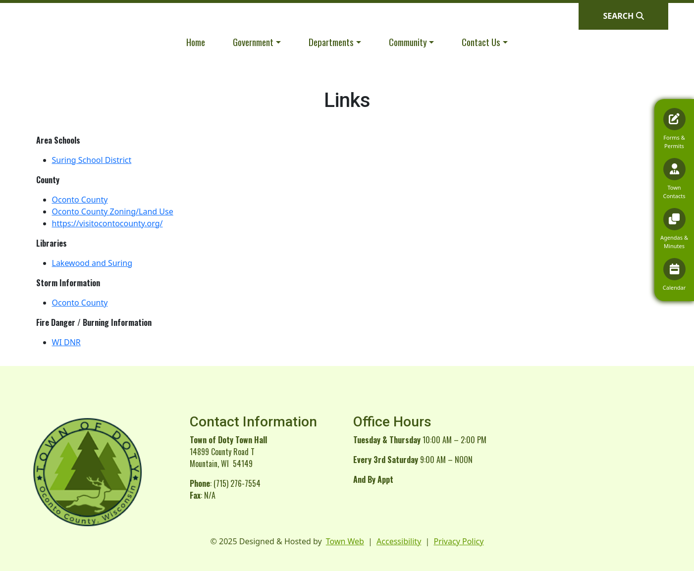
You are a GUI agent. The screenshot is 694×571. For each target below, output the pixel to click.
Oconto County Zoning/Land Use (112, 211)
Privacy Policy (458, 541)
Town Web (345, 541)
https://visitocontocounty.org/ (107, 223)
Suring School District (92, 160)
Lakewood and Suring (92, 263)
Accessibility (398, 541)
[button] (257, 42)
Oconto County (80, 199)
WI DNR (66, 342)
